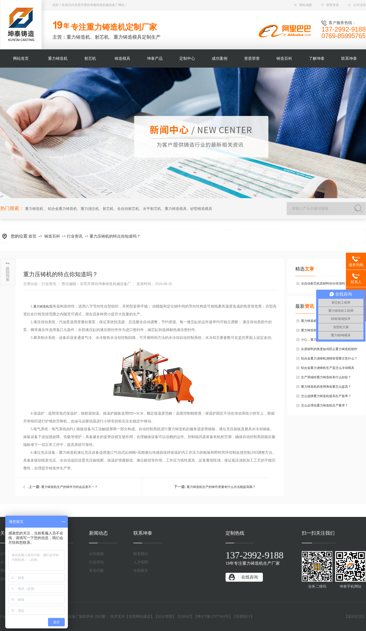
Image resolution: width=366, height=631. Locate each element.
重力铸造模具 (176, 209)
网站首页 (21, 58)
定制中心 (187, 58)
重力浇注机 (90, 209)
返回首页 (354, 616)
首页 (32, 236)
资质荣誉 (252, 58)
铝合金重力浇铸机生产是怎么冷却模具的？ (327, 369)
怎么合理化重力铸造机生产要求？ (324, 405)
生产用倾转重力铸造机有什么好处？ (326, 377)
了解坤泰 (316, 58)
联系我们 (140, 554)
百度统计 (243, 616)
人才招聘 (140, 562)
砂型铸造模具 (201, 209)
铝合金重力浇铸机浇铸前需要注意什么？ (329, 358)
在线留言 (140, 571)
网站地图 (303, 5)
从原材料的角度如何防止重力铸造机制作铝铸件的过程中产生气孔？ (329, 350)
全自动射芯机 (128, 209)
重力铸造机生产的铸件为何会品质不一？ (69, 487)
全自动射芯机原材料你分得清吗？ (324, 283)
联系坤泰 (349, 58)
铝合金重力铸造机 (62, 209)
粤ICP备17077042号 (213, 616)
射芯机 (90, 58)
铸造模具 (122, 58)
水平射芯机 (152, 209)
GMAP (185, 616)
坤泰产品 (155, 58)
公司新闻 (96, 554)
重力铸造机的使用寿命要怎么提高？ (326, 386)
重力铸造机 (58, 58)
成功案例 (219, 58)
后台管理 (165, 616)
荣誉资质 (330, 5)
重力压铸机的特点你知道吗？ (115, 236)
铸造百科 (284, 58)
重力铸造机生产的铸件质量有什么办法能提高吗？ (221, 487)
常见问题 (96, 571)
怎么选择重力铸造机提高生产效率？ (326, 396)
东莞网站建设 (139, 616)
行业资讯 (74, 236)
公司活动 (357, 5)
